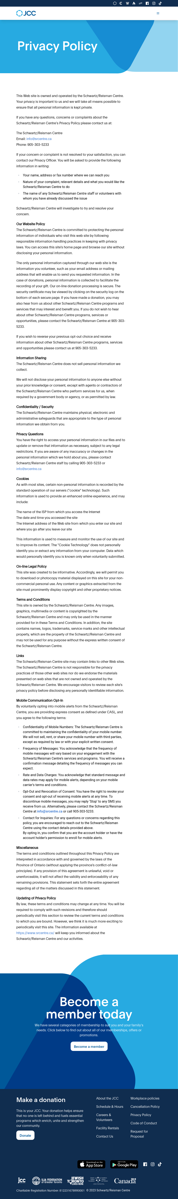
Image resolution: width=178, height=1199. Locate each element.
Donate (25, 1135)
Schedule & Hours (109, 1106)
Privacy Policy (141, 1114)
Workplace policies (145, 1098)
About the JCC (107, 1098)
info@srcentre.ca (39, 138)
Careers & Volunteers (104, 1117)
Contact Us (104, 1136)
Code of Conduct (144, 1123)
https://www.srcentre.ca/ (35, 932)
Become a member (89, 1046)
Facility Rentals (107, 1128)
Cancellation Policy (145, 1106)
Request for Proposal (139, 1133)
